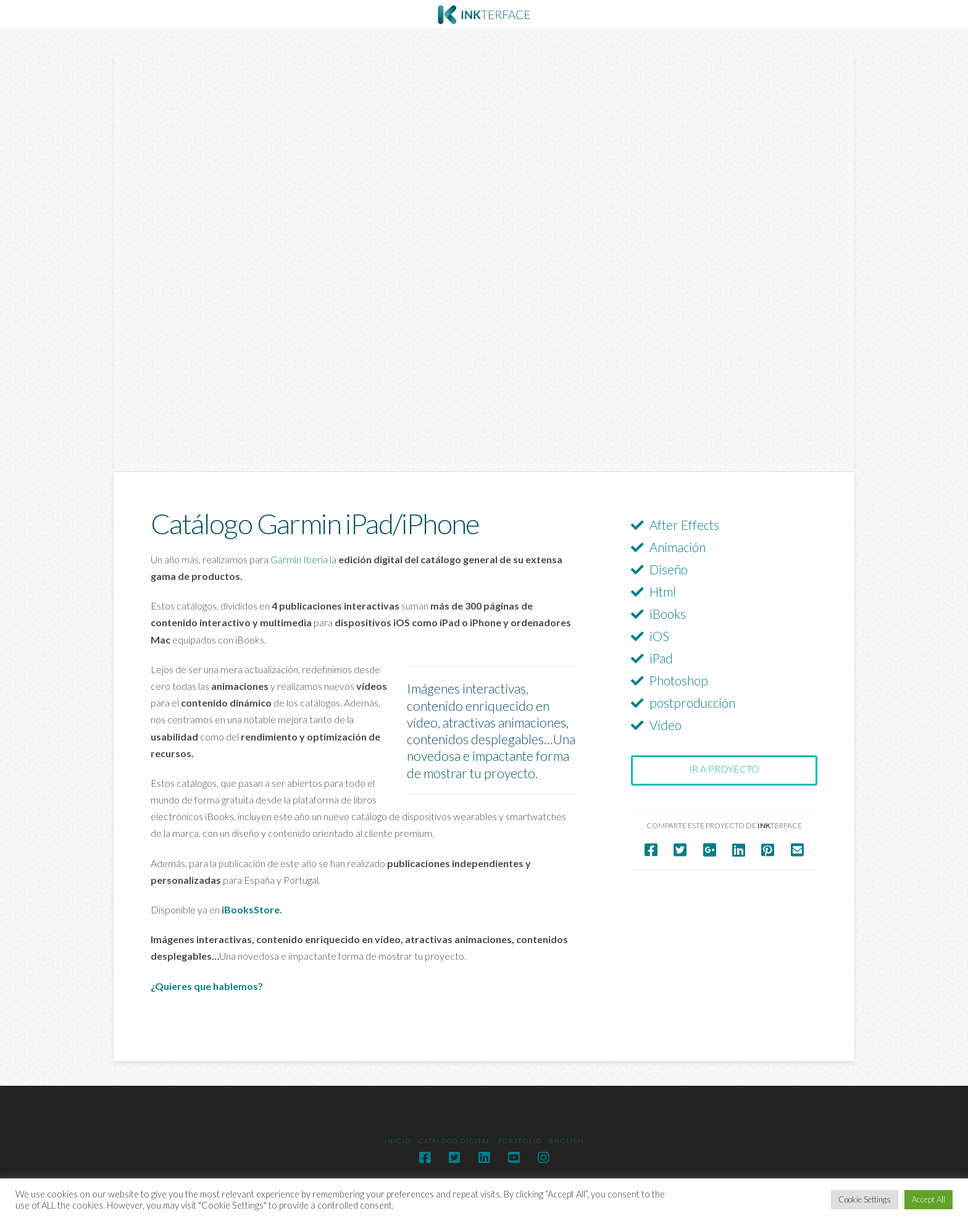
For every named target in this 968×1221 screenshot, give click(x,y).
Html (662, 591)
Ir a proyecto (724, 768)
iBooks (667, 613)
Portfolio (520, 1140)
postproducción (692, 702)
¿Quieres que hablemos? (208, 986)
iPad (661, 658)
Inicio (398, 1140)
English (566, 1140)
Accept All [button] (928, 1199)
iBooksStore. (252, 909)
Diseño (668, 569)
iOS (659, 636)
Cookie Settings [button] (864, 1199)
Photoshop (678, 680)
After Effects (684, 525)
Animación (677, 547)
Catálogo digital (455, 1140)
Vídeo (665, 725)
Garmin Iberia (299, 559)
